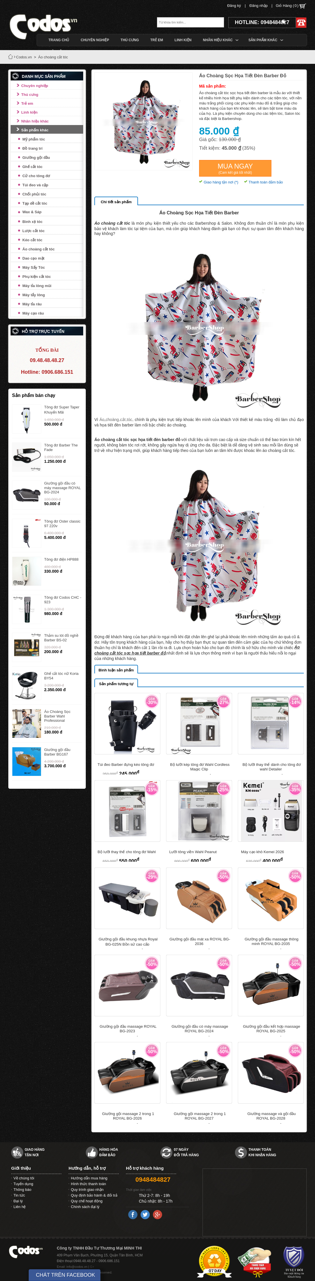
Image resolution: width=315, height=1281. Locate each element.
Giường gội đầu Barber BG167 (57, 752)
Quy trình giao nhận (87, 1189)
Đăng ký (234, 5)
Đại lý (18, 1201)
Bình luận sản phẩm (116, 670)
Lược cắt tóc (33, 231)
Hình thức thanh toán (88, 1184)
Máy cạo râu (33, 313)
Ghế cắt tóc (32, 167)
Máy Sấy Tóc (33, 267)
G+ (92, 1266)
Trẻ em (27, 103)
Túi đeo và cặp (35, 185)
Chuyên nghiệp (34, 86)
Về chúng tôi (23, 1178)
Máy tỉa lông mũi (36, 286)
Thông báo (22, 1189)
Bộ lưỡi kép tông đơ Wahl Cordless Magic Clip (200, 766)
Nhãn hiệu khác (35, 121)
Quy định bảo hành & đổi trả (94, 1195)
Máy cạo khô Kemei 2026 (262, 852)
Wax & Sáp (32, 212)
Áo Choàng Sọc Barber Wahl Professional (57, 716)
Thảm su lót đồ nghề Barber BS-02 (61, 637)
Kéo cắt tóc (32, 240)
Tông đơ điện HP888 (61, 559)
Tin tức (19, 1195)
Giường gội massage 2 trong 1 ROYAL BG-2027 (200, 1116)
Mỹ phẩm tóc (33, 139)
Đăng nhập (259, 5)
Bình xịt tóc (32, 222)
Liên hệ (19, 1207)
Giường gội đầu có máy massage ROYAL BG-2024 (62, 487)
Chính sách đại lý (85, 1207)
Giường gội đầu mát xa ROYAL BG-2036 (200, 941)
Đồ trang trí (32, 148)
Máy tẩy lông (33, 295)
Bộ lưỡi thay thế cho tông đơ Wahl (127, 852)
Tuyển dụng (23, 1184)
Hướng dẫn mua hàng (89, 1178)
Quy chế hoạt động (86, 1201)
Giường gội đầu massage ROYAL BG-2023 (128, 1028)
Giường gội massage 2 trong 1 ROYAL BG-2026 (128, 1116)
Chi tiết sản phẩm (116, 202)
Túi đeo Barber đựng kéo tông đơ (126, 764)
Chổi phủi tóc (34, 194)
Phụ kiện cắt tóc (36, 276)
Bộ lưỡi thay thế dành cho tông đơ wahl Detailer (271, 766)
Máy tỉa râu (32, 304)
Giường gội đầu (36, 157)
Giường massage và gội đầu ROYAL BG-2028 (271, 1116)
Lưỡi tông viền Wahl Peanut (193, 852)
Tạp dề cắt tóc (34, 203)
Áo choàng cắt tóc (38, 249)
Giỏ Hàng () (291, 6)
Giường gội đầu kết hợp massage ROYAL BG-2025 (271, 1028)
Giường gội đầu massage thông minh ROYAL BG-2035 (272, 941)
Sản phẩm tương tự (116, 684)
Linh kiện (29, 112)
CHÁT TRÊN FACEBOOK (65, 1275)
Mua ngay (235, 169)
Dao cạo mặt (33, 258)
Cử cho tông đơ (36, 176)
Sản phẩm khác (34, 130)
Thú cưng (29, 94)
